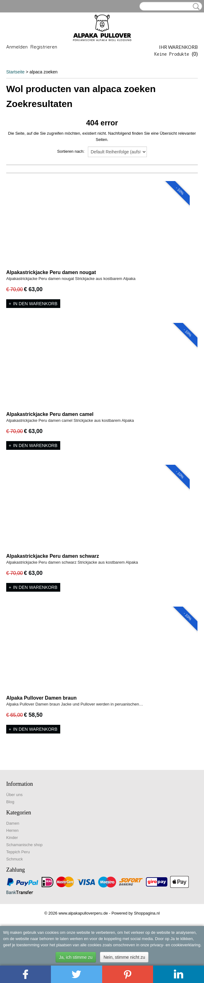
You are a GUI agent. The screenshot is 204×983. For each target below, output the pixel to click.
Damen (12, 823)
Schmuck (14, 859)
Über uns (14, 794)
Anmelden (17, 47)
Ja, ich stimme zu (76, 957)
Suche (195, 6)
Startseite (15, 71)
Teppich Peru (18, 852)
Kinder (12, 837)
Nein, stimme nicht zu (124, 957)
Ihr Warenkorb (178, 47)
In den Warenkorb (35, 303)
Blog (10, 801)
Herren (12, 830)
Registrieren (43, 47)
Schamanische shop (24, 844)
